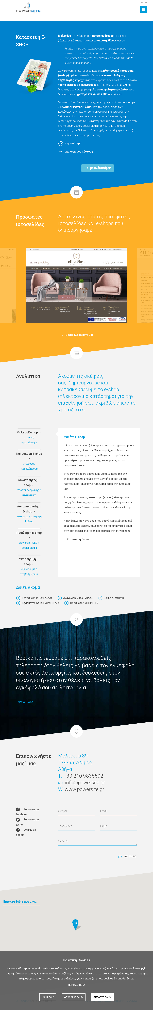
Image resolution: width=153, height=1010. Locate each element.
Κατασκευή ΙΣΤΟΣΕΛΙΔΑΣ (34, 598)
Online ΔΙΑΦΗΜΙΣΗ (112, 598)
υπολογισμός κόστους (78, 151)
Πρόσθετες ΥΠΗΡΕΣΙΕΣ (81, 603)
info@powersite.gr (85, 787)
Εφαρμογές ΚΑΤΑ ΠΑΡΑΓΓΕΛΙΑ (37, 603)
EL (142, 3)
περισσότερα (73, 143)
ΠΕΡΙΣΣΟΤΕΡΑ (76, 985)
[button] (76, 928)
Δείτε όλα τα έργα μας (79, 334)
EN (146, 3)
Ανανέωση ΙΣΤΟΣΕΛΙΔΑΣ (75, 598)
